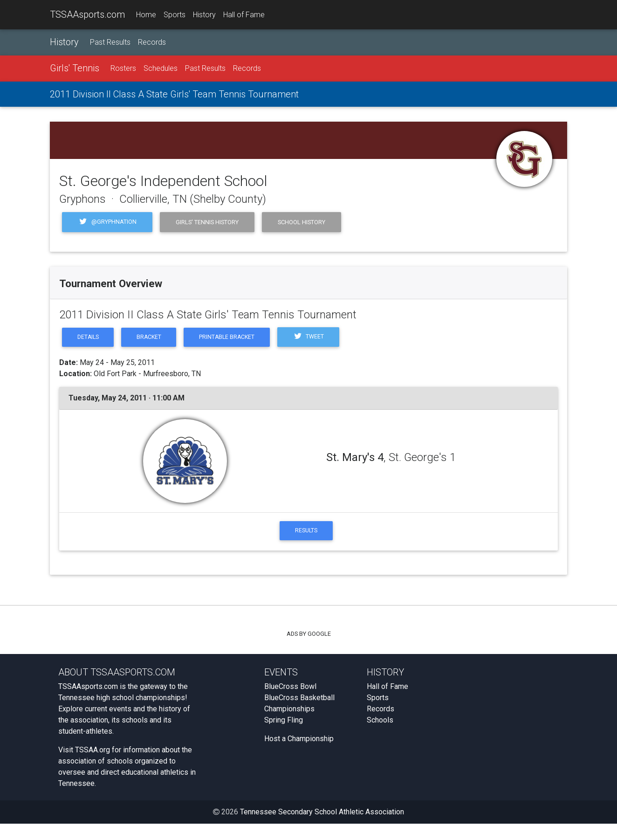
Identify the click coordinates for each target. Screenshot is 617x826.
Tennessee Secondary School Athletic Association (322, 814)
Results (306, 532)
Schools (380, 722)
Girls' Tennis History (207, 222)
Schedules (161, 68)
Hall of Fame (244, 14)
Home (146, 14)
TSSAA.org (92, 752)
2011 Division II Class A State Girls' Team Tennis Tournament (174, 94)
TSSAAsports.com (87, 14)
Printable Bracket (232, 337)
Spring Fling (283, 722)
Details (89, 337)
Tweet (317, 338)
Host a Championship (299, 741)
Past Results (110, 42)
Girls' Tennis (74, 68)
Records (152, 42)
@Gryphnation (107, 222)
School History (301, 222)
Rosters (123, 68)
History (204, 14)
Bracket (152, 337)
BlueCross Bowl (290, 688)
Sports (174, 14)
